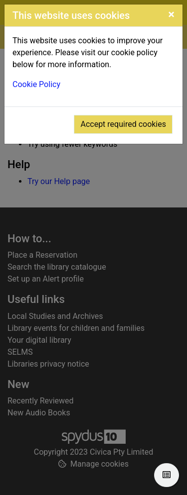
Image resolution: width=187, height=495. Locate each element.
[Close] (171, 14)
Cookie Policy (36, 84)
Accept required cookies (123, 124)
